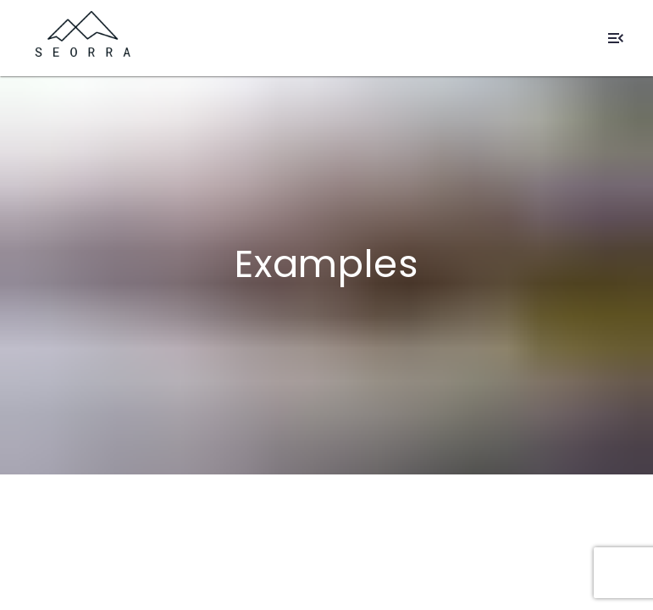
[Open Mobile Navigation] (616, 38)
